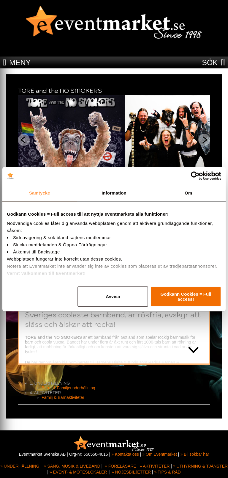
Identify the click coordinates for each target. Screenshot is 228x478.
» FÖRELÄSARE (120, 466)
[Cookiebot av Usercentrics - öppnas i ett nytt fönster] (195, 175)
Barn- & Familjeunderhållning (68, 387)
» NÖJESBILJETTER (131, 472)
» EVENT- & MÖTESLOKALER (78, 472)
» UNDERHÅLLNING (19, 466)
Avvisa (113, 296)
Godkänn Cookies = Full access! (185, 296)
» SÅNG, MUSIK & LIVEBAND (72, 466)
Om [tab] (188, 192)
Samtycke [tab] (39, 192)
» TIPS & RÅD (167, 472)
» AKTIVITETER (155, 466)
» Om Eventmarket (159, 454)
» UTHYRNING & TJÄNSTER (200, 466)
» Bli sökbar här (194, 454)
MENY (20, 62)
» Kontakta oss (125, 454)
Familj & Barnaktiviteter (63, 397)
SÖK (210, 62)
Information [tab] (114, 192)
